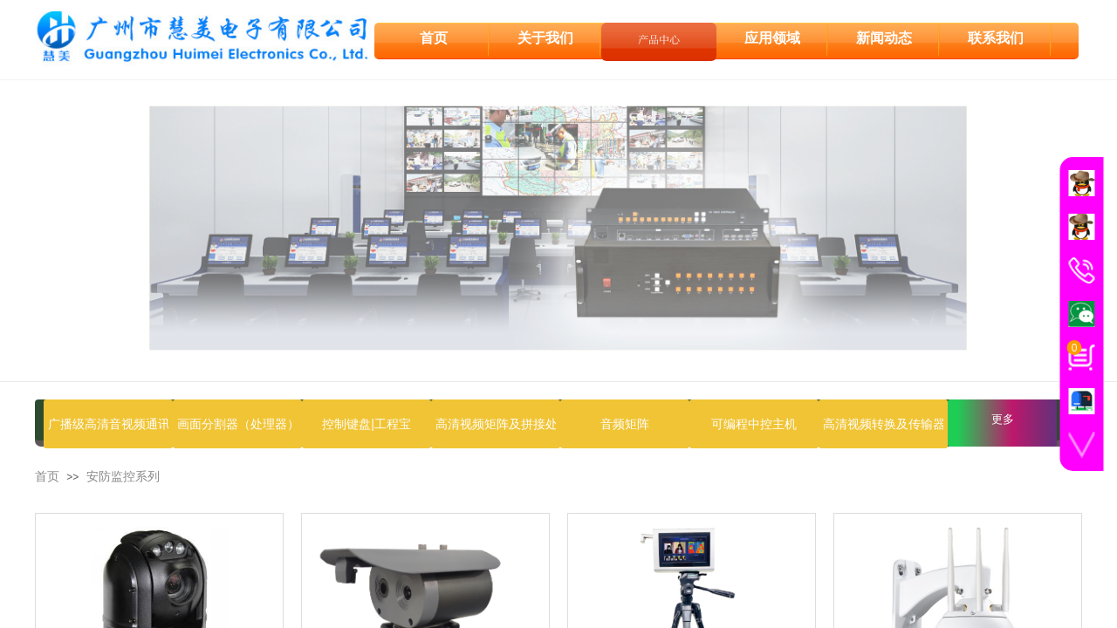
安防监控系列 (123, 476)
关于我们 (545, 36)
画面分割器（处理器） (237, 424)
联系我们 (996, 36)
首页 (47, 476)
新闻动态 (884, 36)
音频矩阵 (624, 424)
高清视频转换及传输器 (883, 424)
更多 (1002, 419)
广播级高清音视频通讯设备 (108, 424)
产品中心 (659, 37)
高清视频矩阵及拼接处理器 (495, 424)
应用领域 (772, 36)
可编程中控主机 (754, 424)
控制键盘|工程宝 (366, 424)
